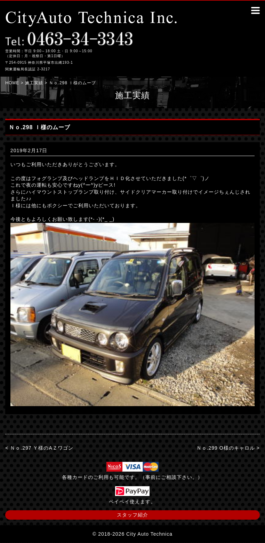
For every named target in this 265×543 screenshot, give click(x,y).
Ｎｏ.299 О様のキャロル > (228, 448)
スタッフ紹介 (132, 515)
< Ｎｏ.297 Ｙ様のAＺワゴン (39, 448)
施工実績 (34, 82)
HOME (12, 82)
